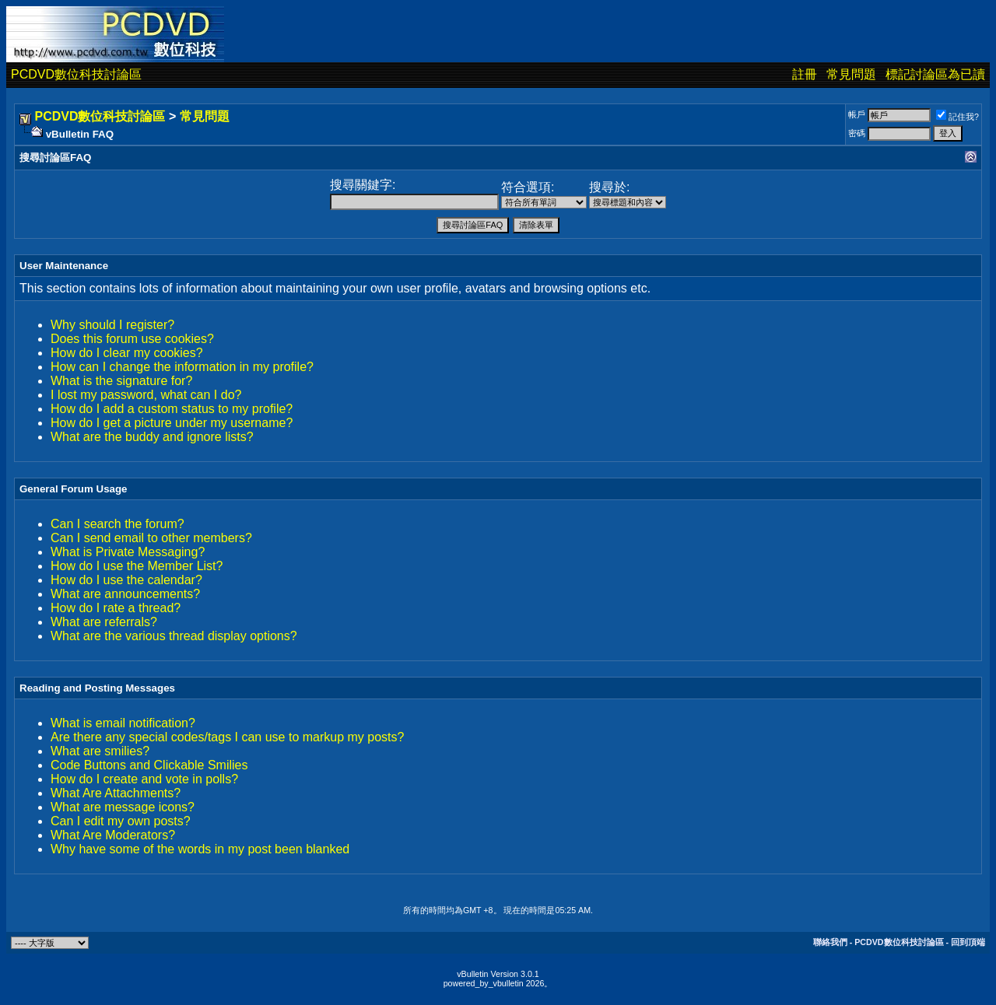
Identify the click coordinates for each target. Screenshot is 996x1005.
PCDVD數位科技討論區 (76, 74)
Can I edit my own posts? (121, 821)
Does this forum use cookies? (132, 338)
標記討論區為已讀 (935, 74)
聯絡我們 (830, 942)
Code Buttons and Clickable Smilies (149, 765)
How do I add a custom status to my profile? (172, 408)
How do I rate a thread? (116, 608)
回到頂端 (968, 942)
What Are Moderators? (113, 835)
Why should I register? (112, 324)
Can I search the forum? (117, 524)
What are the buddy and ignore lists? (152, 436)
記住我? (957, 116)
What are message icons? (123, 807)
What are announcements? (125, 594)
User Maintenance (63, 265)
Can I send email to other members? (151, 538)
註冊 (804, 74)
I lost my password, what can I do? (146, 394)
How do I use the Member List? (137, 566)
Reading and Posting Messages (97, 688)
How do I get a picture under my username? (172, 422)
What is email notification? (123, 723)
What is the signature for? (121, 380)
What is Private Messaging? (128, 552)
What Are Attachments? (116, 793)
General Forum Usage (73, 489)
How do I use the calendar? (126, 580)
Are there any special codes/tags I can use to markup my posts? (227, 737)
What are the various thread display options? (174, 636)
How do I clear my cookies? (127, 352)
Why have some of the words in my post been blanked (200, 849)
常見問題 (851, 74)
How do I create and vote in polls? (144, 779)
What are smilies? (100, 751)
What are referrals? (104, 622)
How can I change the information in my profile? (182, 366)
